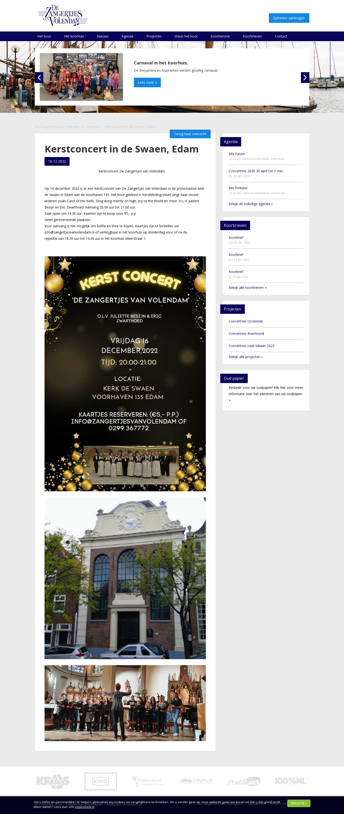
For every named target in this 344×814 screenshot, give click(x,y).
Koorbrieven (252, 36)
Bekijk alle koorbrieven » (247, 287)
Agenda (127, 36)
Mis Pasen (257, 156)
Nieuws (103, 36)
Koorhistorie (220, 36)
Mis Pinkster (257, 190)
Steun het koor (186, 36)
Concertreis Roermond (246, 333)
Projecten (154, 36)
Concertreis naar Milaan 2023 (251, 345)
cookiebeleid (84, 807)
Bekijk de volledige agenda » (251, 204)
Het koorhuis (74, 36)
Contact (281, 36)
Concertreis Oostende (246, 321)
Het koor (44, 36)
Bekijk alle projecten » (246, 356)
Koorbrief (239, 240)
